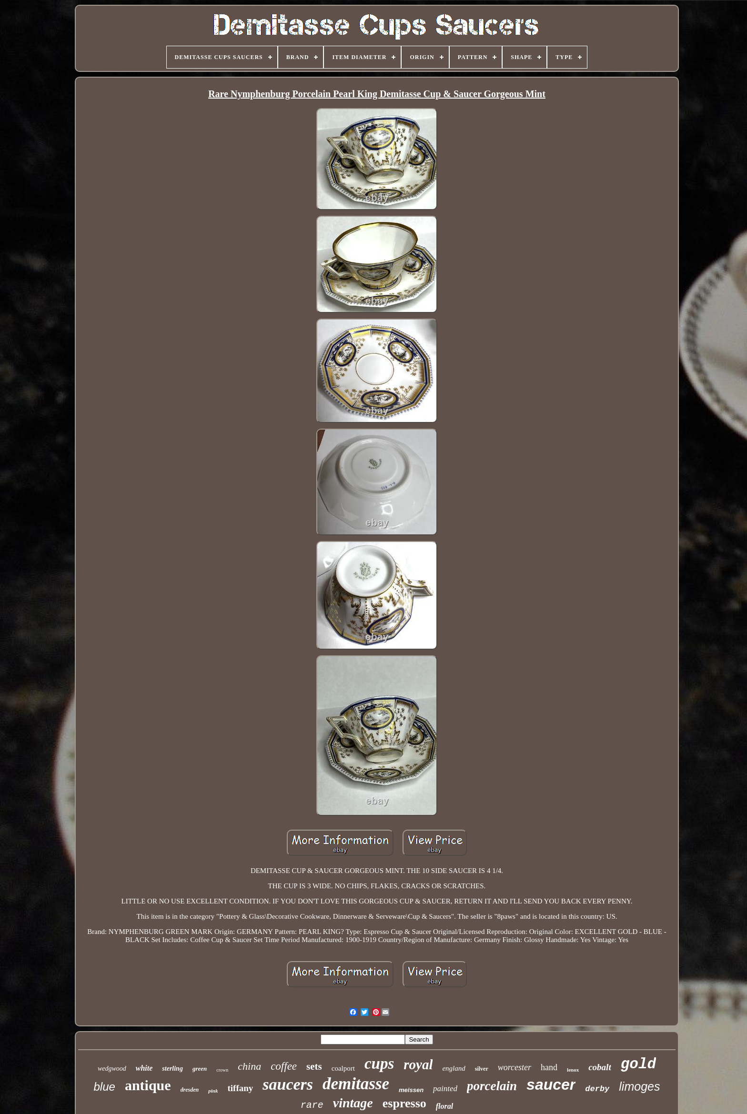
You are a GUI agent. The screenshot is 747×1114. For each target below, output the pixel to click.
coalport (343, 1068)
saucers (287, 1084)
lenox (573, 1070)
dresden (190, 1089)
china (249, 1066)
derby (597, 1089)
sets (314, 1066)
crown (222, 1070)
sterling (172, 1068)
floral (444, 1106)
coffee (284, 1066)
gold (638, 1064)
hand (549, 1067)
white (144, 1068)
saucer (550, 1084)
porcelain (492, 1086)
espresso (404, 1103)
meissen (411, 1090)
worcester (514, 1067)
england (453, 1068)
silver (481, 1068)
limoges (639, 1086)
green (199, 1068)
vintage (353, 1102)
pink (213, 1091)
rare (312, 1105)
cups (379, 1063)
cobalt (599, 1067)
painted (445, 1088)
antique (148, 1085)
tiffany (240, 1088)
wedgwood (112, 1068)
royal (418, 1064)
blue (104, 1086)
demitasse (356, 1083)
